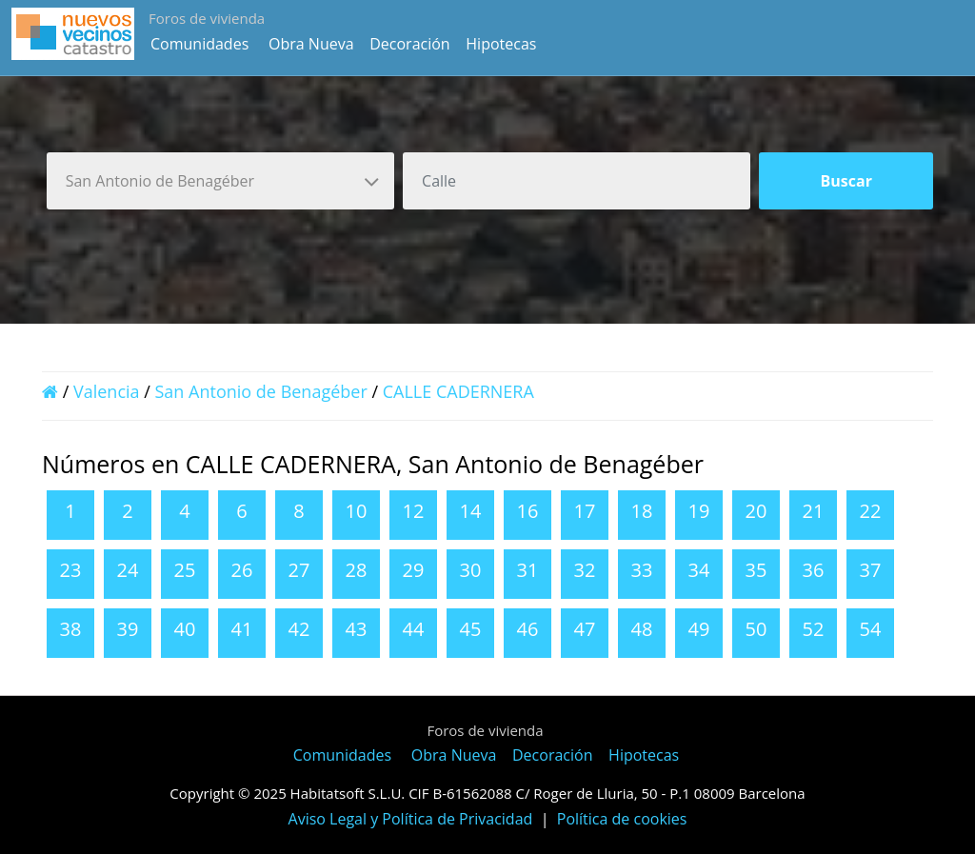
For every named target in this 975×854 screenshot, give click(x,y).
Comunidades (199, 43)
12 (414, 511)
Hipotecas (501, 43)
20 (756, 511)
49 (699, 629)
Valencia (106, 391)
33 (642, 570)
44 (414, 629)
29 (414, 570)
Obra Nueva (311, 43)
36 (814, 570)
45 (471, 629)
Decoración (409, 43)
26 (242, 570)
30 (471, 570)
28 (357, 570)
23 (71, 570)
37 (871, 570)
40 (185, 629)
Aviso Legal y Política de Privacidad (411, 818)
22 (871, 511)
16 (528, 511)
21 (814, 511)
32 (585, 570)
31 (528, 570)
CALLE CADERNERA (458, 391)
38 (71, 629)
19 (699, 511)
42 (299, 629)
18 (642, 511)
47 (585, 629)
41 (242, 629)
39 (128, 629)
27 (299, 570)
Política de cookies (622, 818)
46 (528, 629)
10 (357, 511)
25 (185, 570)
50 (756, 629)
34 (699, 570)
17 (585, 511)
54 (871, 629)
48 (642, 629)
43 (357, 629)
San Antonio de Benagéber (261, 391)
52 (814, 629)
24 (128, 570)
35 (756, 570)
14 (471, 511)
